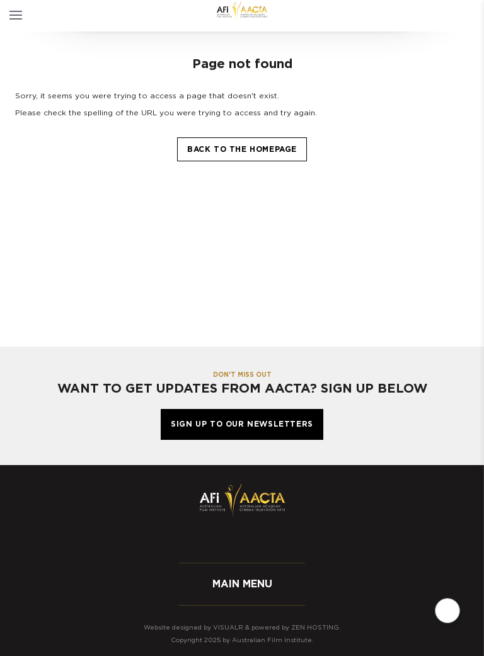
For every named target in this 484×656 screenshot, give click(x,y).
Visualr (228, 627)
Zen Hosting (315, 627)
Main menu (242, 584)
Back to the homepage (242, 149)
